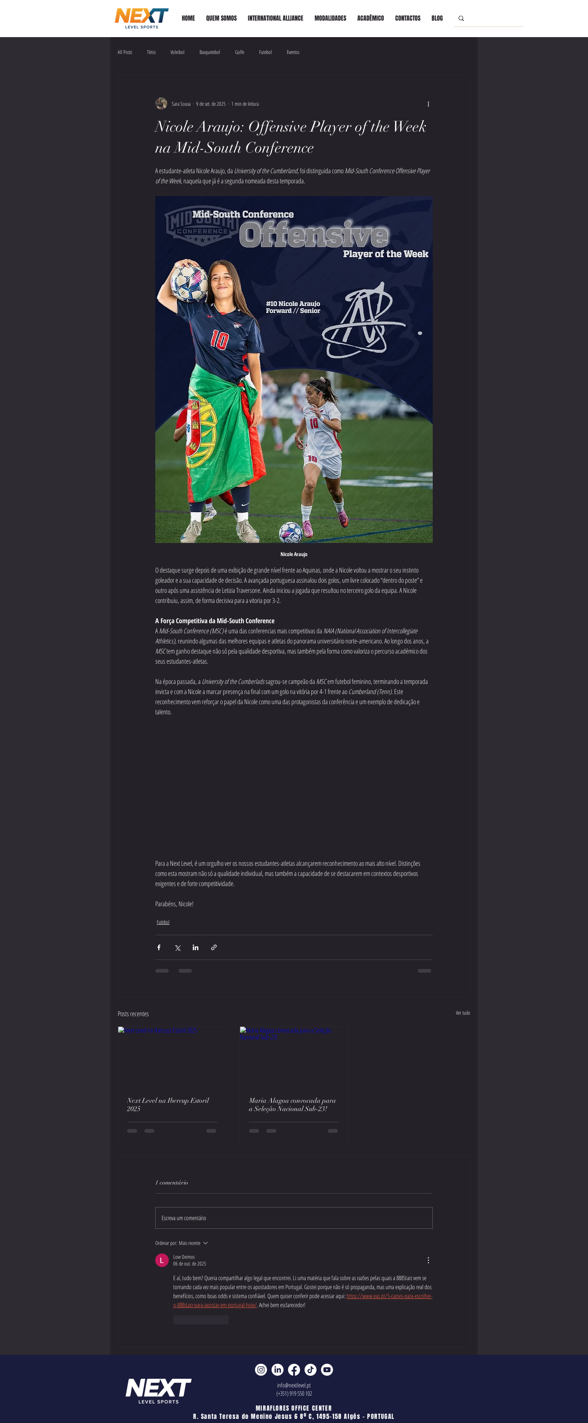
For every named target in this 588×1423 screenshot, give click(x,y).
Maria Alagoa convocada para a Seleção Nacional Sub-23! (292, 1104)
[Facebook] (294, 1370)
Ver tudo (463, 1012)
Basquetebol (210, 51)
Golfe (239, 51)
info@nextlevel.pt (294, 1385)
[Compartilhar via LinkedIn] (195, 947)
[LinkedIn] (278, 1370)
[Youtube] (327, 1370)
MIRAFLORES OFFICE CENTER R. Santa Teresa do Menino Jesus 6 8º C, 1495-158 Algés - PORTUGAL (293, 1412)
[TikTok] (310, 1370)
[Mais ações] (428, 103)
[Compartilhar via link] (214, 947)
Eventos (293, 51)
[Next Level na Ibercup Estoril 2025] (172, 1057)
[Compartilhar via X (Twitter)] (177, 947)
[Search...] (487, 18)
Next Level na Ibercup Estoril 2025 (168, 1104)
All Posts (125, 51)
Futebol (265, 51)
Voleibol (177, 51)
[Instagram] (261, 1370)
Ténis (151, 51)
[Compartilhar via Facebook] (158, 947)
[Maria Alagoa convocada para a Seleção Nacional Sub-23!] (294, 1057)
